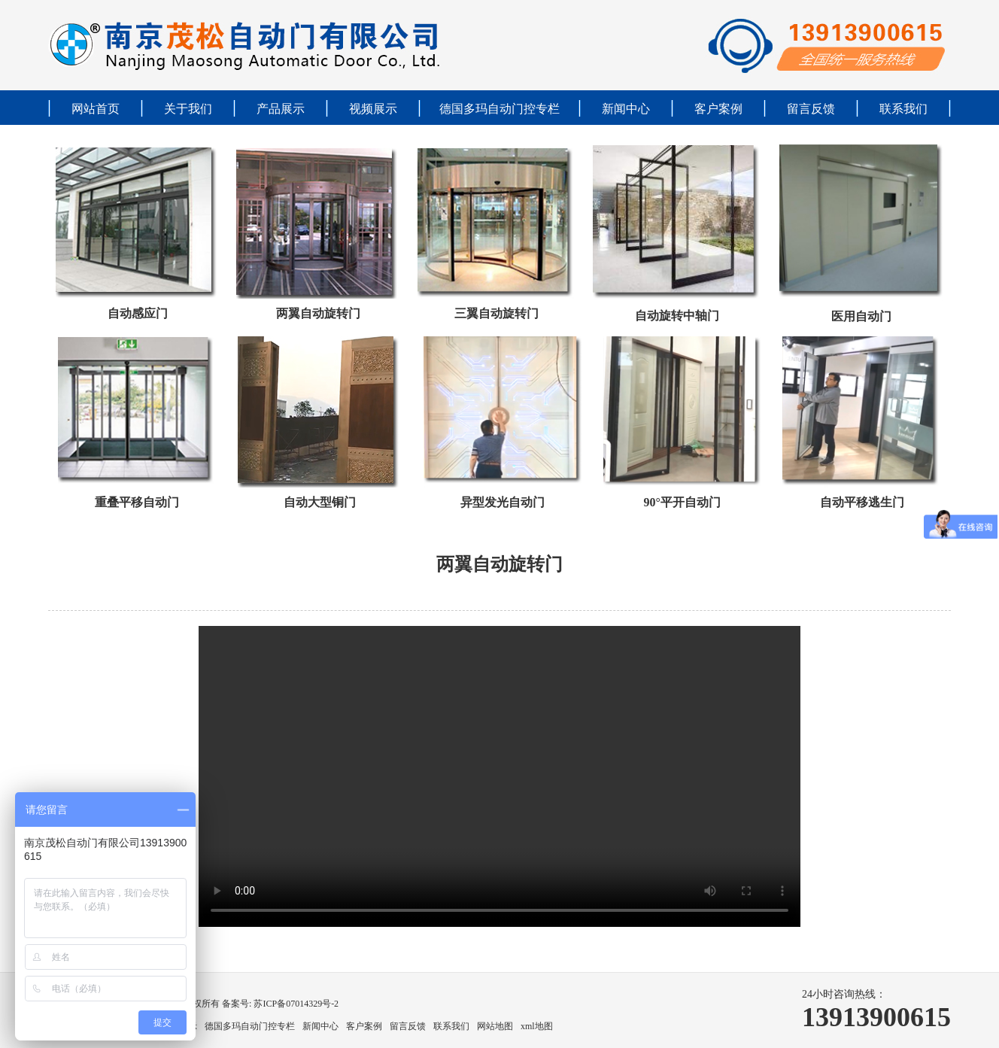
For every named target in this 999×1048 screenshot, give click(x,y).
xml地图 (537, 1026)
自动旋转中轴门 (677, 315)
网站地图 (495, 1026)
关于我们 (188, 108)
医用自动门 (861, 316)
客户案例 (718, 108)
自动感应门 (138, 313)
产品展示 (281, 108)
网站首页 (95, 108)
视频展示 (373, 108)
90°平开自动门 (681, 502)
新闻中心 (626, 108)
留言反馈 (811, 108)
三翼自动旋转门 (496, 313)
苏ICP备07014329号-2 (295, 1003)
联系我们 (903, 108)
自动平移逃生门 (862, 502)
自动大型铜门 (320, 502)
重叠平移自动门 (137, 502)
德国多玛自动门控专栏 (499, 108)
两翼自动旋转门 (318, 313)
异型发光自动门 (502, 502)
